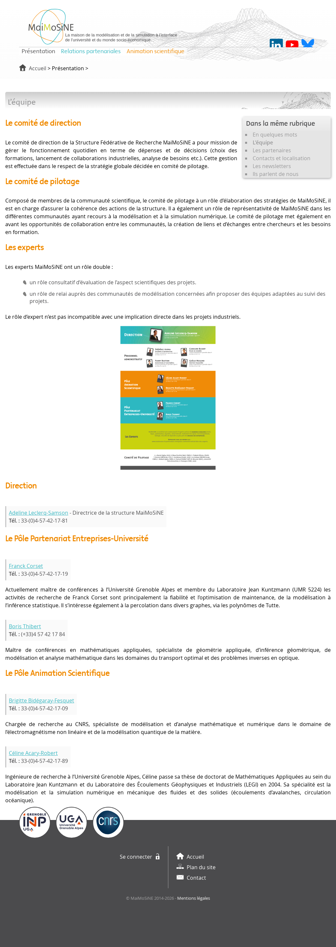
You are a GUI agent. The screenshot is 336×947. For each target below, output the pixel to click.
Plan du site (201, 867)
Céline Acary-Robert (33, 753)
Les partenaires (272, 150)
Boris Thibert (25, 626)
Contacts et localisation (281, 158)
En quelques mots (275, 134)
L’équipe (263, 142)
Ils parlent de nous (276, 174)
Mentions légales (193, 898)
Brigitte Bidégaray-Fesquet (41, 700)
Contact (196, 877)
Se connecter (136, 856)
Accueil (37, 68)
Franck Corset (26, 566)
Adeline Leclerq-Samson (38, 512)
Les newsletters (272, 166)
